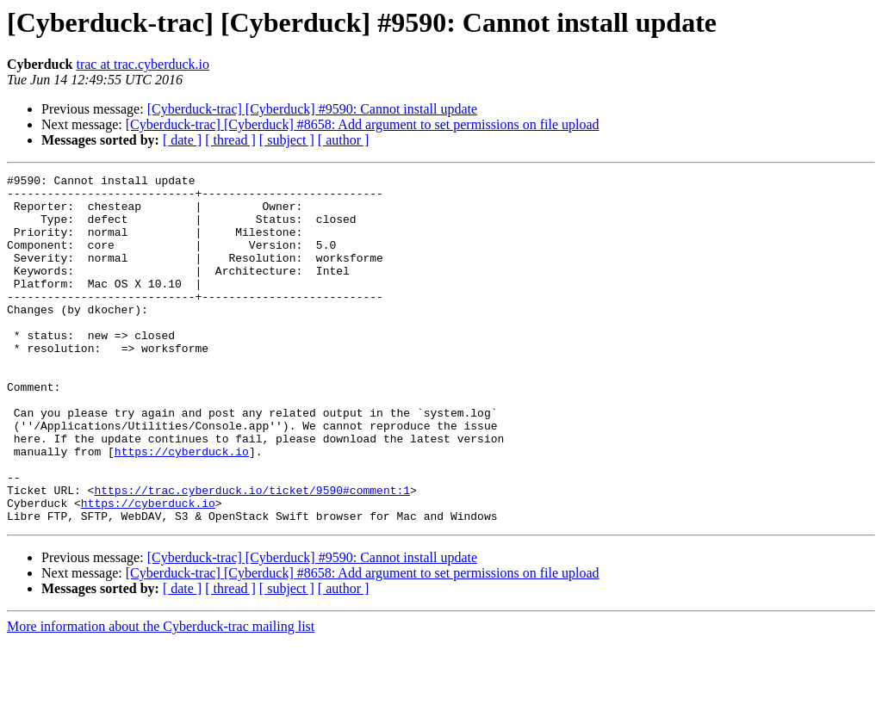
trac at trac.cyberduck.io (142, 64)
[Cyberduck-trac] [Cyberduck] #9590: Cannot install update (312, 109)
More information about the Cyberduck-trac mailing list (160, 696)
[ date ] (182, 140)
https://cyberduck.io (182, 508)
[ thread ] (230, 140)
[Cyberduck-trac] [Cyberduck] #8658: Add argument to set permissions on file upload (362, 124)
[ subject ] (286, 140)
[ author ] (344, 140)
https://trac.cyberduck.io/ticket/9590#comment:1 (252, 554)
